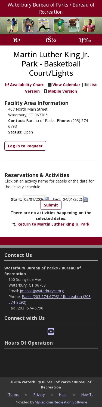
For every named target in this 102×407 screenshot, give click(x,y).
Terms (13, 394)
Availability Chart (24, 84)
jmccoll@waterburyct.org (42, 290)
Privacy (39, 394)
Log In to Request (25, 145)
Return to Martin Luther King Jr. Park (53, 224)
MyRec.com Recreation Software (61, 402)
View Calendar (66, 84)
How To (87, 394)
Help (63, 394)
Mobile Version (62, 91)
